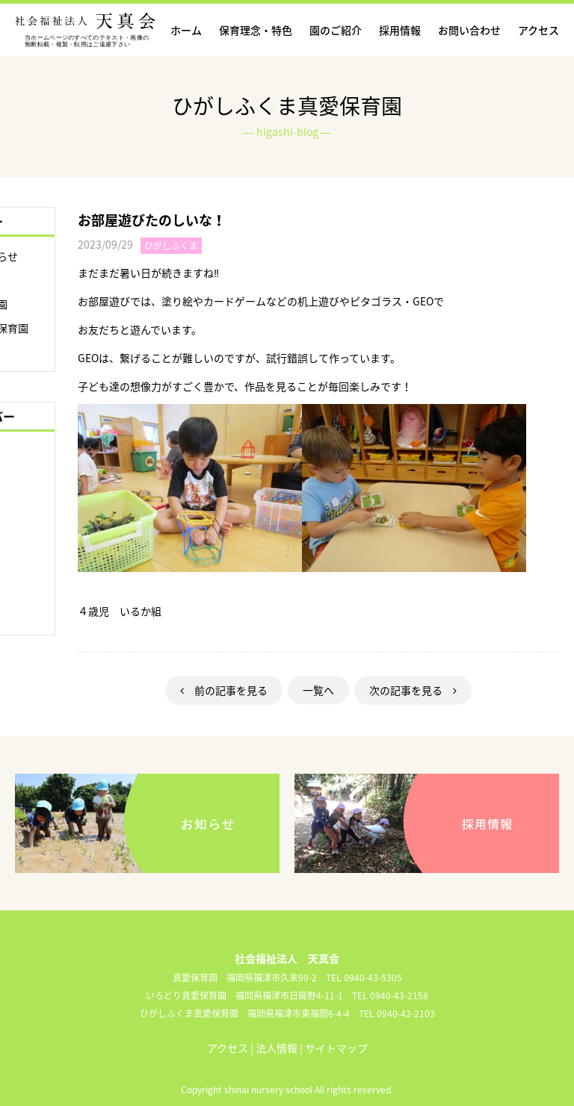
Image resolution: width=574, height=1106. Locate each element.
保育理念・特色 (255, 29)
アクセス (538, 29)
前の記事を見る (224, 690)
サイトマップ (336, 1047)
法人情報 (276, 1047)
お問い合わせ (469, 29)
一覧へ (318, 690)
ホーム (186, 29)
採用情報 (400, 29)
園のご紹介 (335, 29)
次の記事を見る (413, 690)
